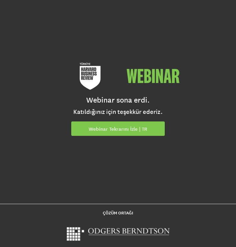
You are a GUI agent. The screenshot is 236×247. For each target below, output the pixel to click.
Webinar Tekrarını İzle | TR (118, 129)
